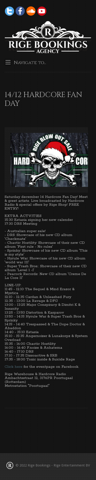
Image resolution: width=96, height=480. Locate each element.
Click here (14, 366)
